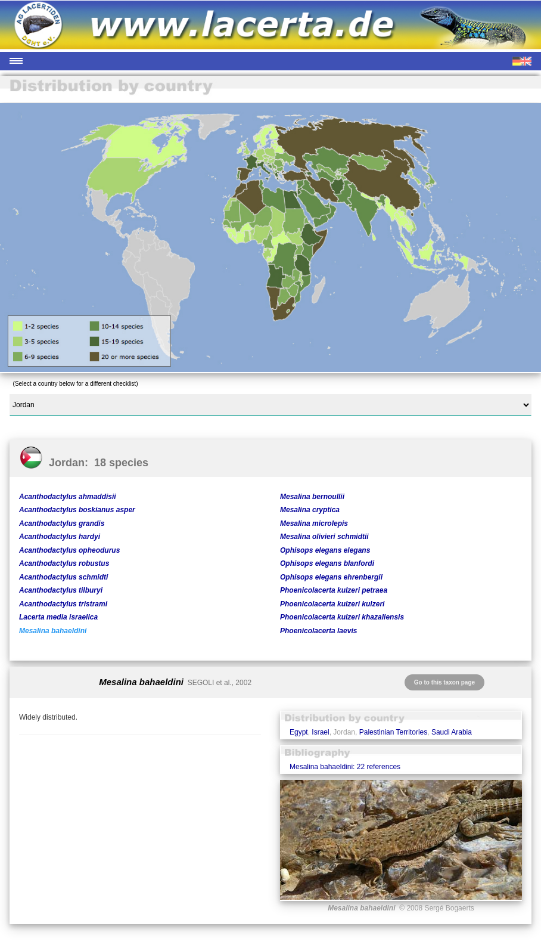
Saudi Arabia (451, 732)
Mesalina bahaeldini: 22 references (345, 767)
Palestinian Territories (393, 732)
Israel (320, 732)
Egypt (299, 732)
